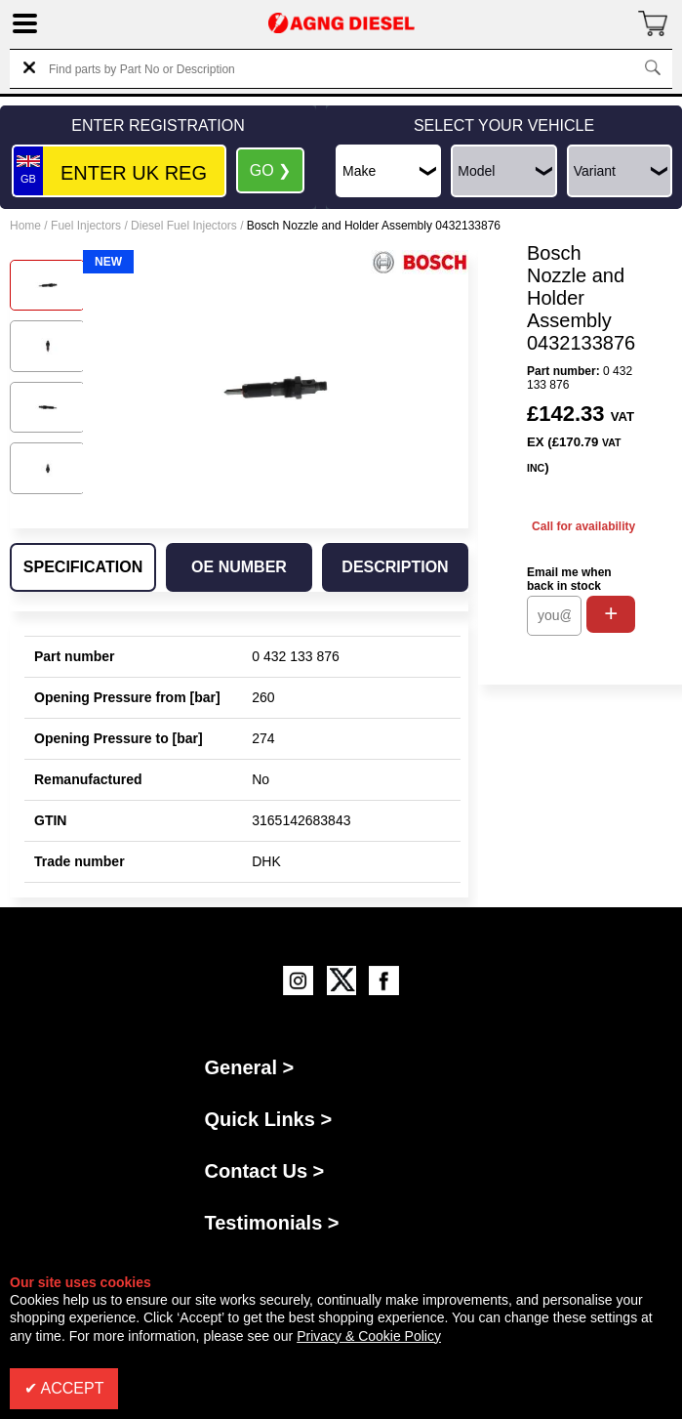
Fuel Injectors (86, 225)
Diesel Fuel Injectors (184, 225)
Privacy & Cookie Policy (369, 1336)
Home (25, 225)
